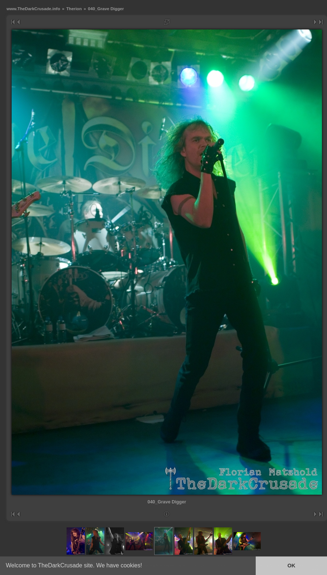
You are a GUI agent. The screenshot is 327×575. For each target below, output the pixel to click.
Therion (74, 8)
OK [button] (291, 565)
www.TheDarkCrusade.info (33, 8)
